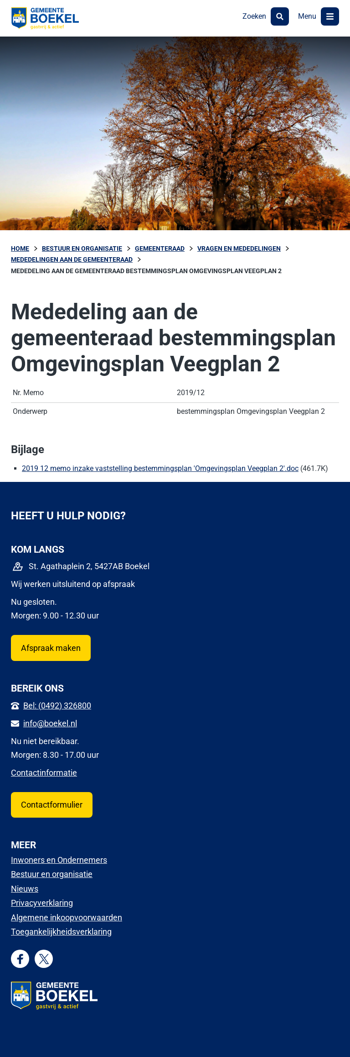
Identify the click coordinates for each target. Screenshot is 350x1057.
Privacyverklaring (42, 903)
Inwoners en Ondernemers (59, 860)
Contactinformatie (44, 772)
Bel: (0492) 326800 (57, 705)
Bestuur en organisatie (52, 874)
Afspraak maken (51, 648)
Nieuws (24, 888)
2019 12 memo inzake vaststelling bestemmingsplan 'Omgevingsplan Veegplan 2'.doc (160, 468)
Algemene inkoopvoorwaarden (66, 917)
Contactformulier (51, 804)
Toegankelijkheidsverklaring (61, 931)
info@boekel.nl (50, 723)
